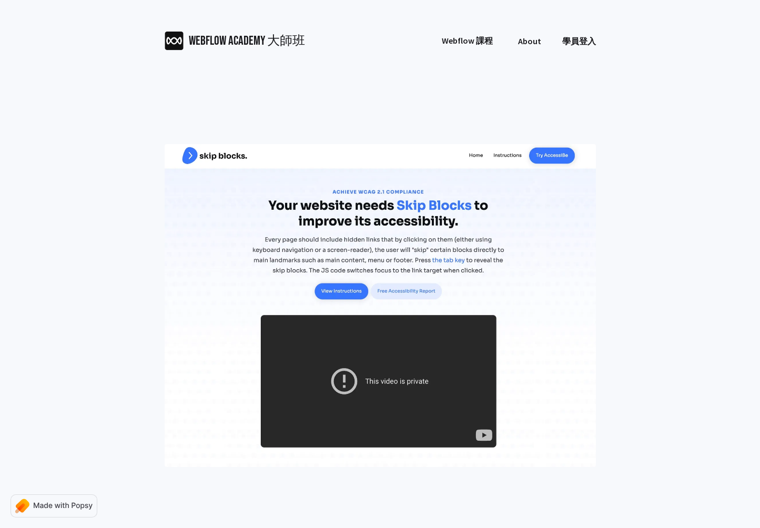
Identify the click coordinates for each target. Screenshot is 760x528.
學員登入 (579, 41)
